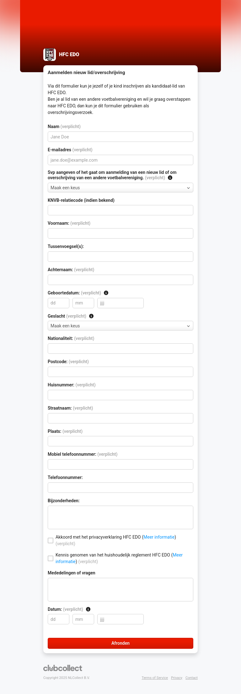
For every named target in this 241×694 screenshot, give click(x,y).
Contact (191, 678)
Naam (64, 126)
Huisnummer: (72, 384)
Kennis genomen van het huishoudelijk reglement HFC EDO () (119, 558)
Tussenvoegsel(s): (66, 246)
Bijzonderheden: (64, 500)
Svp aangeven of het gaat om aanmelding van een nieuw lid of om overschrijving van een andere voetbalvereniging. (112, 175)
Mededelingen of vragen (71, 572)
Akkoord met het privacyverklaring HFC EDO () (116, 540)
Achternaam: (71, 269)
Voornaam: (69, 223)
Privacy (176, 678)
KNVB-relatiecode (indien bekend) (81, 200)
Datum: (69, 609)
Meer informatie (158, 537)
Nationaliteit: (71, 338)
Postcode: (68, 361)
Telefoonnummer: (65, 477)
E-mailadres (70, 149)
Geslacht (71, 316)
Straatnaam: (70, 408)
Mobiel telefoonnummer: (82, 454)
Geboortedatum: (78, 292)
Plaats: (65, 431)
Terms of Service (155, 678)
